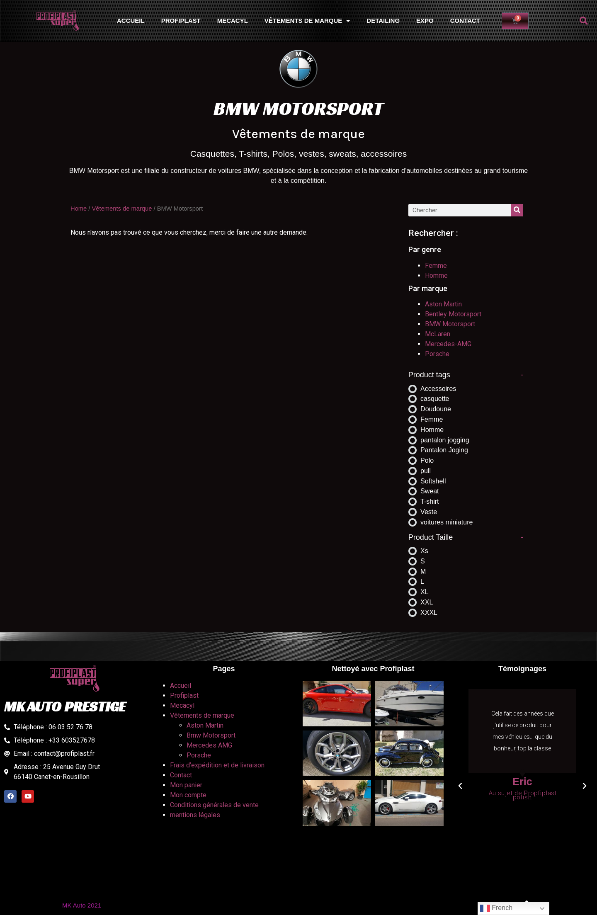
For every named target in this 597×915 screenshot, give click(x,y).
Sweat (429, 491)
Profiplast (181, 20)
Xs (424, 550)
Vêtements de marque (307, 21)
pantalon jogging (444, 440)
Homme (436, 275)
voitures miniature (446, 522)
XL (424, 591)
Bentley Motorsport (453, 314)
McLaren (437, 334)
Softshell (433, 481)
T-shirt (429, 501)
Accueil (131, 20)
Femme (436, 265)
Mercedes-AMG (448, 344)
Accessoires (438, 388)
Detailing (383, 20)
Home (78, 208)
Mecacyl (232, 20)
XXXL (428, 612)
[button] (583, 20)
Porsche (437, 354)
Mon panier (186, 785)
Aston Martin (443, 304)
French (496, 908)
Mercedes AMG (209, 745)
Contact (465, 20)
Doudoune (435, 409)
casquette (434, 398)
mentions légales (195, 815)
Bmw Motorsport (211, 735)
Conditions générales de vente (214, 805)
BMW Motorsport (450, 324)
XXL (426, 602)
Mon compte (188, 795)
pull (425, 470)
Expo (425, 20)
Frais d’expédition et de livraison (217, 765)
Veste (428, 511)
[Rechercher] (517, 210)
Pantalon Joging (444, 450)
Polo (427, 460)
